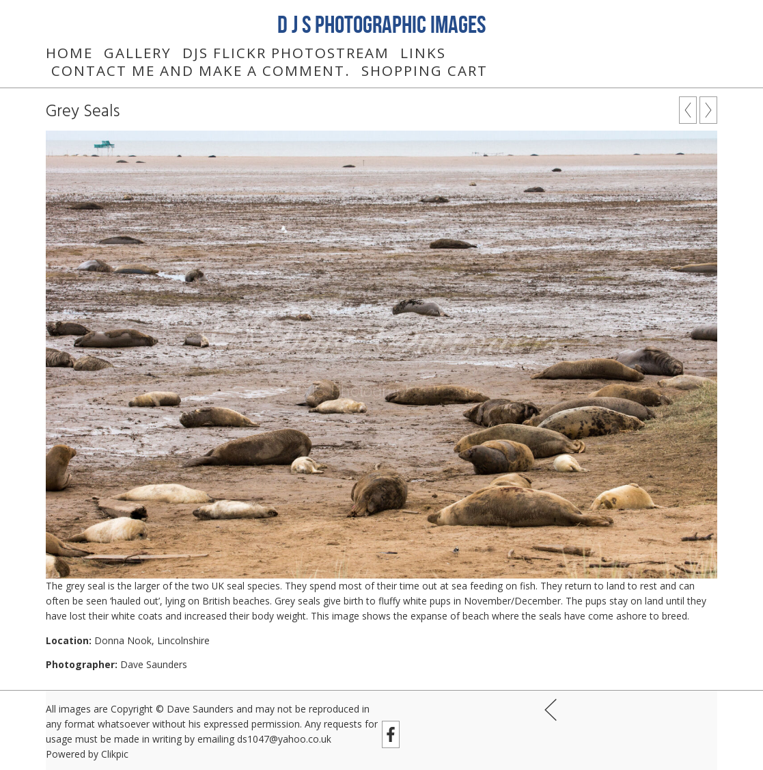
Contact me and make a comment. (200, 70)
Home (69, 53)
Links (423, 53)
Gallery (137, 53)
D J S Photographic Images (381, 24)
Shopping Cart (424, 70)
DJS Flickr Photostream (285, 53)
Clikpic (114, 753)
